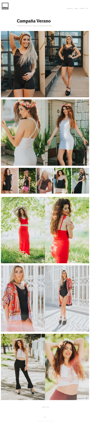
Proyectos (70, 8)
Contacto (82, 8)
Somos (76, 8)
